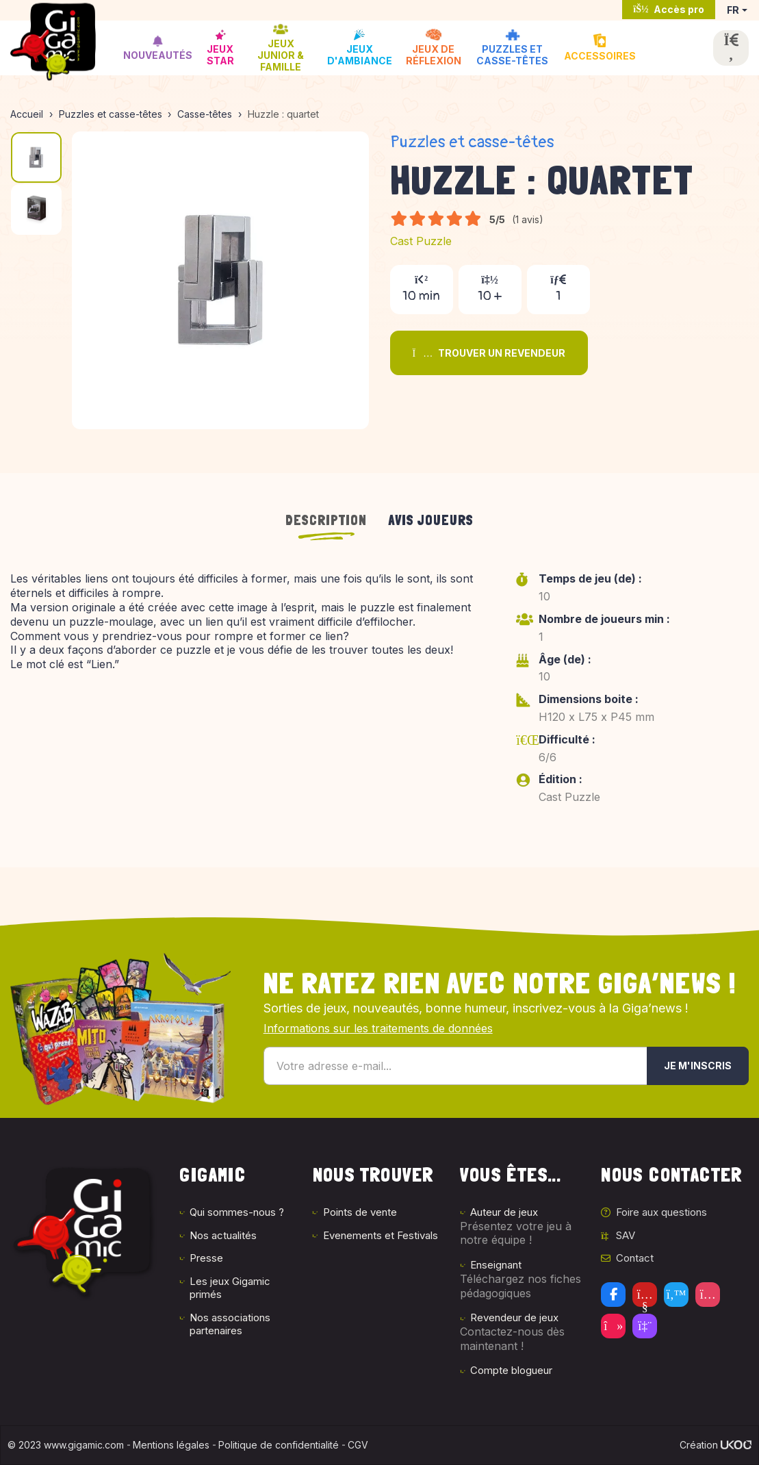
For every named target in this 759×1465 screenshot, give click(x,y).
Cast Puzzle (421, 241)
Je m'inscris (698, 1065)
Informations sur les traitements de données (378, 1028)
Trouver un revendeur (489, 353)
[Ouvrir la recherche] (731, 48)
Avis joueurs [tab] (431, 520)
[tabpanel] (379, 698)
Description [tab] (326, 520)
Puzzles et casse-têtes (472, 142)
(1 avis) (527, 219)
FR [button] (733, 10)
